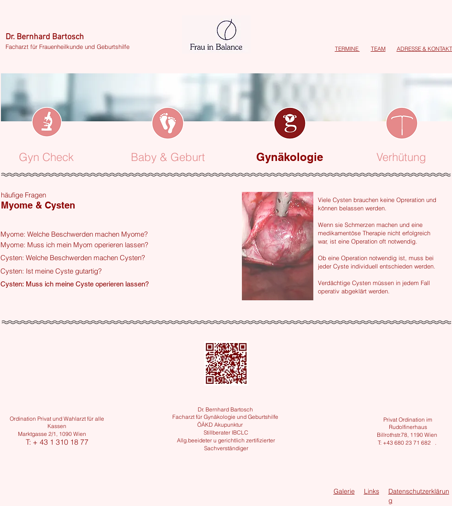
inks (373, 491)
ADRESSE (409, 48)
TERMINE (347, 48)
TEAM (378, 48)
